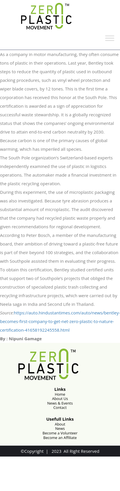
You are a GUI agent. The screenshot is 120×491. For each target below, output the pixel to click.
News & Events (60, 403)
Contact (60, 407)
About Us (60, 398)
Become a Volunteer (60, 433)
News (60, 428)
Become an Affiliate (60, 437)
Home (60, 394)
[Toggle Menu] (109, 38)
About (60, 424)
